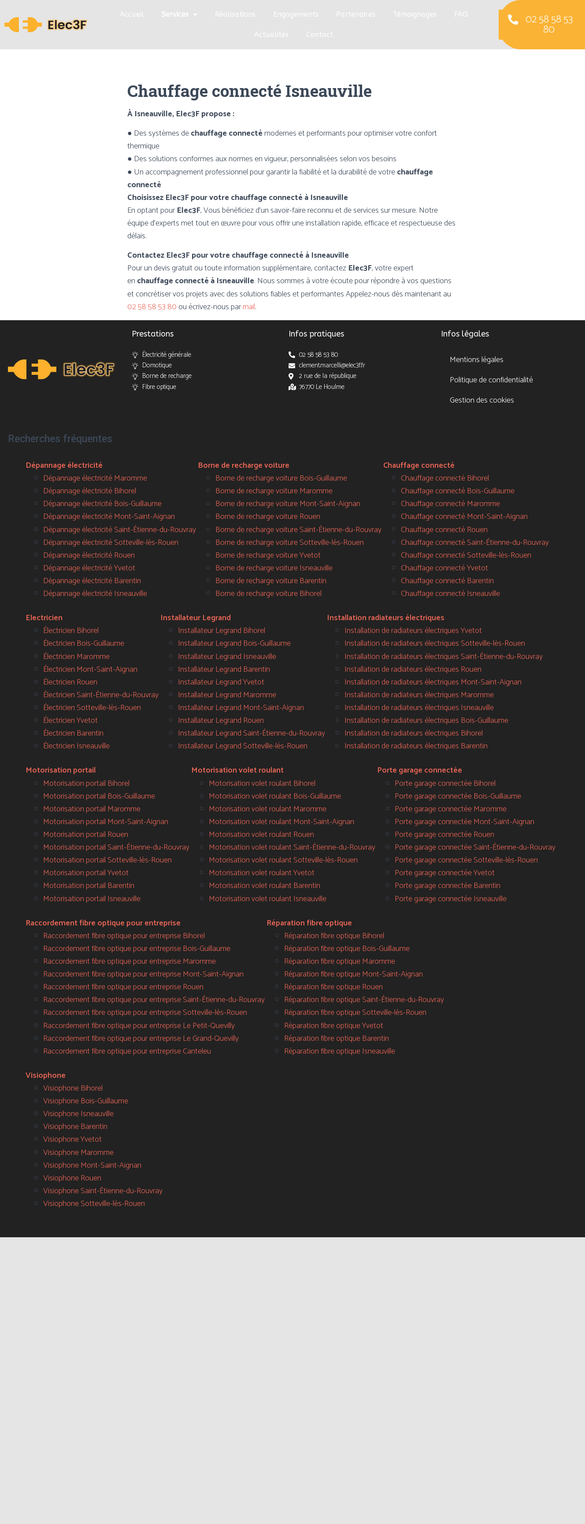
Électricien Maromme (76, 656)
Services (179, 14)
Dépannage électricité (64, 465)
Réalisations (235, 14)
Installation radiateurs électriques (385, 618)
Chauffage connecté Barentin (447, 581)
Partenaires (355, 14)
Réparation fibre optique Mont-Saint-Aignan (353, 974)
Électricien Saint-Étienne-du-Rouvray (101, 695)
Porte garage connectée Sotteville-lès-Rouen (466, 860)
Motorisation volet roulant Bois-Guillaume (275, 796)
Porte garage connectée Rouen (444, 834)
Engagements (295, 14)
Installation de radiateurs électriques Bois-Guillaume (426, 720)
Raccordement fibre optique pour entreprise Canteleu (127, 1051)
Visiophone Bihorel (73, 1088)
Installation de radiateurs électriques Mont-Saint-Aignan (433, 682)
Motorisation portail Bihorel (86, 783)
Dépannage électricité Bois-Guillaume (102, 503)
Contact (319, 34)
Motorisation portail (61, 770)
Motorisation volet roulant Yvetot (262, 873)
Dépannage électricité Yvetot (89, 568)
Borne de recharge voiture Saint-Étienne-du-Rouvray (298, 529)
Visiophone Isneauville (78, 1114)
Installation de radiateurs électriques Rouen (412, 669)
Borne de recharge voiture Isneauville (274, 568)
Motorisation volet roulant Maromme (267, 809)
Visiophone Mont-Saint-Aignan (92, 1165)
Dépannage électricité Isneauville (95, 593)
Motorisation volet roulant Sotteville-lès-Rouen (283, 860)
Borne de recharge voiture (243, 465)
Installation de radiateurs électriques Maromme (419, 695)
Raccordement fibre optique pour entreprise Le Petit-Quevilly (139, 1025)
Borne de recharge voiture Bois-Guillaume (281, 478)
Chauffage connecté (419, 465)
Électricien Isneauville (76, 746)
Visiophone (46, 1075)
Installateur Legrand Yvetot (221, 682)
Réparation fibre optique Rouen (333, 987)
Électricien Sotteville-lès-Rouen (92, 707)
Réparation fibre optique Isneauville (339, 1051)
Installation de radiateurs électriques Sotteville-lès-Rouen (434, 643)
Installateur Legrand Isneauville (227, 656)
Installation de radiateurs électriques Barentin (416, 746)
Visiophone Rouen (72, 1178)
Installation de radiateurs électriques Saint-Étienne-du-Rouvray (443, 656)
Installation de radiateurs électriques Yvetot (413, 630)
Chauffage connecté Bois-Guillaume (458, 491)
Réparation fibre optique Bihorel (334, 936)
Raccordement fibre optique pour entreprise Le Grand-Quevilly (141, 1038)
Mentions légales (477, 359)
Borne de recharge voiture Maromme (274, 491)
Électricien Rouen (70, 682)
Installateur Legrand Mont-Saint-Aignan (241, 707)
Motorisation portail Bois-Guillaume (99, 796)
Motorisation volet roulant (237, 770)
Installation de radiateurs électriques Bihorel (413, 733)
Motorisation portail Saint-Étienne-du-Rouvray (116, 847)
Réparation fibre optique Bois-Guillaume (347, 948)
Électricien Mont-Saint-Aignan (90, 669)
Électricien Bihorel (71, 630)
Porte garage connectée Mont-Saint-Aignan (464, 822)
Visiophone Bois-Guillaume (85, 1101)
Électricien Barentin (73, 733)
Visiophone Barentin (75, 1126)
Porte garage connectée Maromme (451, 809)
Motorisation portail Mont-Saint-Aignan (105, 822)
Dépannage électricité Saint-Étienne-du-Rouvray (119, 529)
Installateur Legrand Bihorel (221, 630)
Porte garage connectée (419, 770)
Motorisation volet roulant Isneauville (267, 899)
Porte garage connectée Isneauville (451, 899)
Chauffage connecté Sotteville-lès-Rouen (466, 555)
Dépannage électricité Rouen (89, 555)
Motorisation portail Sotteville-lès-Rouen (107, 860)
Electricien (44, 618)
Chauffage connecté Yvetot (444, 568)
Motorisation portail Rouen (85, 834)
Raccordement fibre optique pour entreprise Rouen (123, 987)
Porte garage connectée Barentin (447, 885)
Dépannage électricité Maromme (95, 478)
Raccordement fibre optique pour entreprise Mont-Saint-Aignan (143, 974)
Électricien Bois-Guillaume (83, 643)
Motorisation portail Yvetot (86, 873)
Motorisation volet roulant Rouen (261, 834)
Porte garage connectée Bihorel (445, 783)
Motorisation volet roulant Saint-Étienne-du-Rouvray (292, 847)
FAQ (461, 14)
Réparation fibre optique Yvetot (333, 1025)
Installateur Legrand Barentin (224, 669)
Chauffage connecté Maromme (450, 503)
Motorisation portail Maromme (92, 809)
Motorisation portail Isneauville (92, 899)
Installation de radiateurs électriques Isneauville (419, 707)
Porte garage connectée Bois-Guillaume (458, 796)
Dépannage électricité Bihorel (89, 491)
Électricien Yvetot (70, 720)
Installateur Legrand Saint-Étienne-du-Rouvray (251, 733)
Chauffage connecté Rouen (444, 529)
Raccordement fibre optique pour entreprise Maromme (129, 961)
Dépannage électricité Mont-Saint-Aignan (109, 516)
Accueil (132, 14)
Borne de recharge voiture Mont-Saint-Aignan (287, 503)
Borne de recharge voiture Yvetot (268, 555)
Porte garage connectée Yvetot (445, 873)
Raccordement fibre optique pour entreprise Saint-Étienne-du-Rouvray (154, 999)
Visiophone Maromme (78, 1152)
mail (249, 307)
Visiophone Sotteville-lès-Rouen (94, 1203)
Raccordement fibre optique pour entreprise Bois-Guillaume (136, 948)
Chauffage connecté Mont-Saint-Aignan (464, 516)
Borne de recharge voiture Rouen (267, 516)
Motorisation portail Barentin (88, 885)
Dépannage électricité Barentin (92, 581)
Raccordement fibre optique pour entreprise (103, 923)
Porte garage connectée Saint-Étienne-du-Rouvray (475, 847)
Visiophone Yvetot (72, 1139)
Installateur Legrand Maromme (227, 695)
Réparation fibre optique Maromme (339, 961)
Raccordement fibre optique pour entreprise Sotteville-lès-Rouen (145, 1012)
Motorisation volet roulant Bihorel (262, 783)
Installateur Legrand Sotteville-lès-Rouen (242, 746)
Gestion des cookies (482, 400)
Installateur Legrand (195, 618)
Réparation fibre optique (309, 923)
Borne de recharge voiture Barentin (270, 581)
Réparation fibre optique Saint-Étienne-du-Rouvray (364, 999)
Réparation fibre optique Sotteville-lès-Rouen (355, 1012)
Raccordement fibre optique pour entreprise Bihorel (124, 936)
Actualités (271, 34)
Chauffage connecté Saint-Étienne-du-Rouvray (475, 542)
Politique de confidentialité (491, 380)
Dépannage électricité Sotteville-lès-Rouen (110, 542)
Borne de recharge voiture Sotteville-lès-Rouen (289, 542)
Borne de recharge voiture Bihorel (268, 593)
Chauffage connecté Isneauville (450, 593)
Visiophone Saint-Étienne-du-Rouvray (103, 1191)
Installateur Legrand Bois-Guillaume (234, 643)
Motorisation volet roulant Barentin (264, 885)
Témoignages (415, 14)
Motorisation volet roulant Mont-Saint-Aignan (281, 822)
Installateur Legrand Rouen (221, 720)
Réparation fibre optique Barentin (336, 1038)
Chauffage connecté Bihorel (445, 478)
